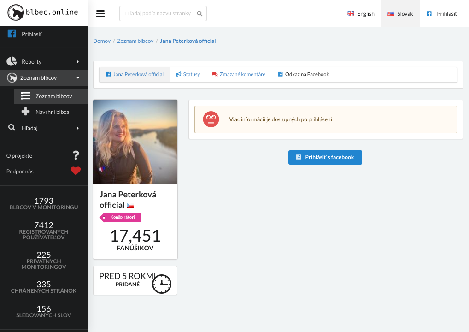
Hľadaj (44, 127)
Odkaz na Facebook (303, 74)
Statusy (188, 74)
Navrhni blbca (44, 111)
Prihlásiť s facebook (324, 157)
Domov (102, 40)
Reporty (44, 61)
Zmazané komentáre (239, 74)
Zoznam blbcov (43, 78)
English (361, 13)
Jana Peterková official (188, 40)
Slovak (400, 13)
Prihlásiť (441, 13)
